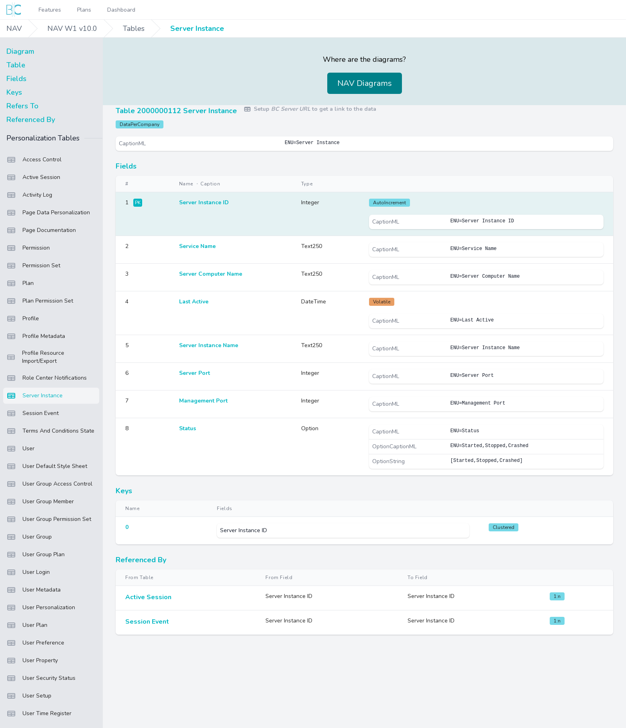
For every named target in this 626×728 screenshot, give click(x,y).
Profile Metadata (35, 336)
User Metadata (33, 590)
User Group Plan (35, 554)
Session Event (32, 413)
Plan (20, 283)
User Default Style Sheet (46, 466)
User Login (28, 572)
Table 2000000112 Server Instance (176, 111)
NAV (14, 28)
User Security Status (40, 678)
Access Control (33, 160)
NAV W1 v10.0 (72, 28)
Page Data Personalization (48, 213)
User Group (29, 537)
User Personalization (40, 607)
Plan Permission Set (39, 301)
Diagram (20, 51)
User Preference (35, 643)
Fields (16, 78)
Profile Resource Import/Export (35, 357)
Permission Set (33, 265)
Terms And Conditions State (50, 431)
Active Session (33, 177)
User (20, 448)
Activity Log (29, 195)
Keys (14, 92)
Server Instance (197, 28)
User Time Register (38, 713)
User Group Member (40, 501)
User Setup (28, 696)
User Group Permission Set (48, 519)
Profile (22, 318)
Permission (28, 248)
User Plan (26, 625)
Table (15, 65)
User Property (32, 660)
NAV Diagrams (364, 83)
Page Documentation (41, 230)
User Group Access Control (49, 484)
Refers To (22, 106)
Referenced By (30, 119)
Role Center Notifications (46, 378)
